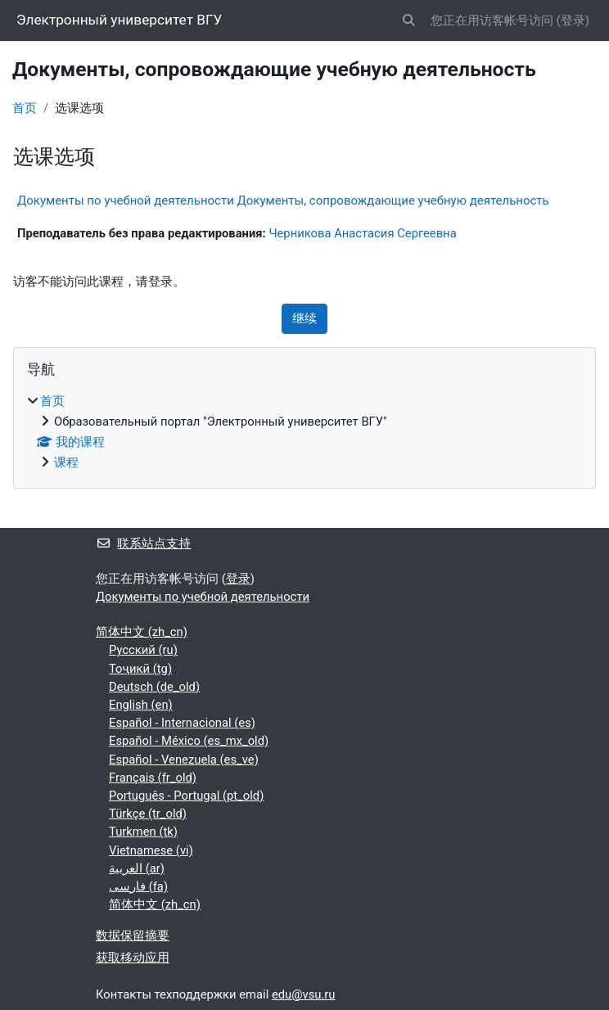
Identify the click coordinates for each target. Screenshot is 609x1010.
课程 (66, 462)
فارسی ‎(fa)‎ (138, 886)
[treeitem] (304, 432)
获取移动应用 (132, 957)
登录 (573, 20)
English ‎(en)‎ (141, 704)
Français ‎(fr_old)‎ (152, 777)
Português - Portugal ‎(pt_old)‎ (186, 795)
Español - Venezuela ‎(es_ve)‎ (184, 759)
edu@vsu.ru (304, 994)
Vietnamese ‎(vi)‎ (151, 850)
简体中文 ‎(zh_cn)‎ (141, 631)
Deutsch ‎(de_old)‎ (154, 686)
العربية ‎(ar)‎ (137, 868)
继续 (304, 318)
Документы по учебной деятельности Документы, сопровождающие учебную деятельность (283, 200)
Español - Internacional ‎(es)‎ (182, 722)
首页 (24, 108)
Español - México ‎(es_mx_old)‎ (188, 740)
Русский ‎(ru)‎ (143, 650)
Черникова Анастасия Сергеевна (362, 233)
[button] (409, 20)
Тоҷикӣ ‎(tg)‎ (140, 668)
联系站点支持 (143, 543)
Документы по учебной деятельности (202, 596)
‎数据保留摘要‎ (132, 935)
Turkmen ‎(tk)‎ (143, 831)
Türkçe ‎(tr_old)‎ (148, 813)
